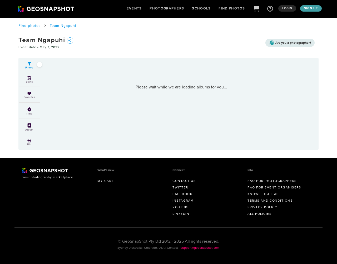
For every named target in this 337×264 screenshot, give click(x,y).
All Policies (259, 213)
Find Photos (232, 8)
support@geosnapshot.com (200, 247)
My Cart (105, 180)
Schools (201, 8)
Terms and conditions (270, 200)
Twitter (180, 187)
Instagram (183, 200)
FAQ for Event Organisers (274, 187)
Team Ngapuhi (63, 25)
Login (287, 8)
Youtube (181, 207)
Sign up (311, 8)
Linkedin (180, 213)
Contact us (184, 180)
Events (134, 8)
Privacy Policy (262, 207)
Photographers (167, 8)
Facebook (182, 194)
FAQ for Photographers (272, 180)
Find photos (29, 25)
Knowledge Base (264, 194)
